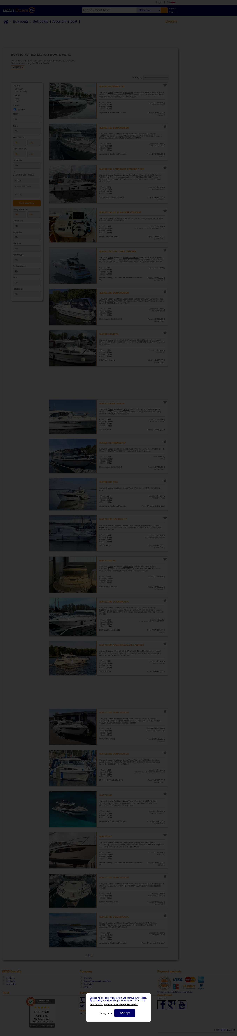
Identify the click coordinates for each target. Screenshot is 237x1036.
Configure (104, 1013)
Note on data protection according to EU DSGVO (114, 1004)
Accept (125, 1013)
